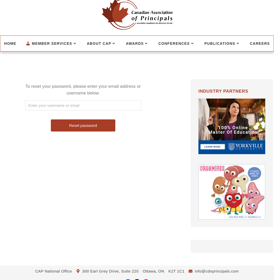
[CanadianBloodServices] (231, 224)
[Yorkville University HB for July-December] (231, 158)
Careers (260, 43)
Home (10, 43)
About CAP (101, 43)
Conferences (176, 43)
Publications (221, 43)
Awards (137, 43)
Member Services (51, 43)
